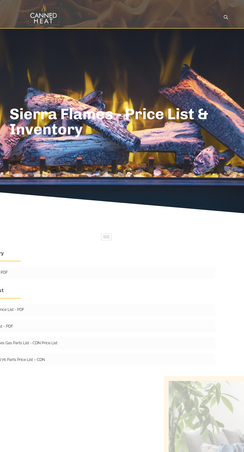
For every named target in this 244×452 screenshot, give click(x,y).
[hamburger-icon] (209, 14)
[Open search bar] (226, 17)
